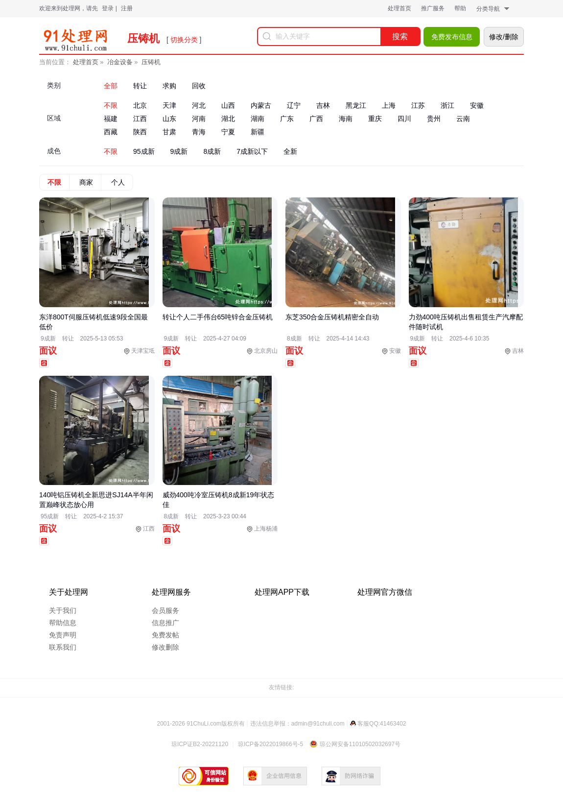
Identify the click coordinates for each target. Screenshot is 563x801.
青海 (199, 132)
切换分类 (184, 40)
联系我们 (62, 647)
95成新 (144, 151)
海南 (345, 118)
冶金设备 (120, 62)
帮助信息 (62, 623)
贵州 (434, 118)
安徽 (477, 105)
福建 (110, 118)
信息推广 (165, 623)
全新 (290, 151)
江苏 (418, 105)
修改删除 (165, 647)
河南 (199, 118)
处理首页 (399, 8)
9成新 (179, 151)
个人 (118, 182)
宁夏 (228, 132)
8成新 (212, 151)
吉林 (323, 105)
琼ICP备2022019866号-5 (270, 744)
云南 (463, 118)
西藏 (110, 132)
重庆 (375, 118)
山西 (228, 105)
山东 (169, 118)
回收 (199, 86)
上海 (389, 105)
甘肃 (169, 132)
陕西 (140, 132)
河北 (199, 105)
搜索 (400, 36)
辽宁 (294, 105)
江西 (140, 118)
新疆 (257, 132)
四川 (404, 118)
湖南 (257, 118)
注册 (127, 8)
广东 (287, 118)
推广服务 (433, 8)
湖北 (228, 118)
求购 (169, 86)
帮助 (460, 8)
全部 (110, 86)
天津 (169, 105)
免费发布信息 (451, 37)
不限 (110, 105)
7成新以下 (252, 151)
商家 (86, 182)
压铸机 (151, 62)
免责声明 (62, 635)
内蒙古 (261, 105)
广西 (316, 118)
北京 (140, 105)
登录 (108, 8)
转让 (140, 86)
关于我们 (62, 610)
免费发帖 (165, 635)
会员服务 (165, 610)
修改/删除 (503, 37)
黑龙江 (356, 105)
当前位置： (55, 62)
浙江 (447, 105)
